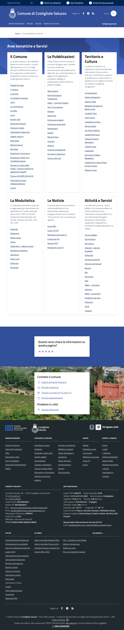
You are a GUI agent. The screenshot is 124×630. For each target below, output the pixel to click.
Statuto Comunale (12, 571)
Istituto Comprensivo (71, 544)
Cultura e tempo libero (43, 468)
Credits (8, 586)
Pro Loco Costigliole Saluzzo (74, 551)
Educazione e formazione (44, 472)
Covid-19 (86, 460)
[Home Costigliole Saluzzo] (38, 13)
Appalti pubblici (40, 456)
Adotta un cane (69, 548)
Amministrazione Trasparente (17, 540)
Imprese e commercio (66, 445)
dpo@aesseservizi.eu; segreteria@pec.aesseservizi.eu (90, 525)
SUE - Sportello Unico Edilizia (74, 540)
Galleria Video (107, 460)
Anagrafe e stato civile (43, 453)
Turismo (61, 468)
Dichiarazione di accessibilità (16, 544)
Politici (8, 468)
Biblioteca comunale (91, 456)
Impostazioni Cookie (13, 582)
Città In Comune (58, 619)
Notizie (85, 445)
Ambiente (38, 449)
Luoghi (105, 449)
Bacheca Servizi (11, 567)
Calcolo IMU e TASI (42, 551)
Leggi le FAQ (10, 551)
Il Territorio (106, 453)
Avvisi (85, 464)
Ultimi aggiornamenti (13, 590)
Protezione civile (89, 449)
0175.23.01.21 (14, 496)
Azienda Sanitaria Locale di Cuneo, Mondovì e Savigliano (56, 548)
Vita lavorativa (64, 472)
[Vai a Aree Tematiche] (75, 3)
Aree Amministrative (13, 449)
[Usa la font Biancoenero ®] (50, 3)
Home (17, 33)
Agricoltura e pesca (42, 445)
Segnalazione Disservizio (15, 559)
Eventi (104, 445)
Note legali (9, 578)
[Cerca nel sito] (113, 13)
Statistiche (9, 594)
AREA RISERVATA (60, 626)
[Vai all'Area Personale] (101, 3)
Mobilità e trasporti (65, 449)
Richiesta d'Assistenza (14, 563)
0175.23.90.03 (15, 498)
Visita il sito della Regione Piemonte (48, 540)
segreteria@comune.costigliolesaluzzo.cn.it (28, 510)
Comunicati (87, 453)
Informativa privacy (13, 575)
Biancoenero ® (71, 623)
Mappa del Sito (11, 598)
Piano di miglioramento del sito (17, 548)
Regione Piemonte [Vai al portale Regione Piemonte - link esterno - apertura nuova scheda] (14, 3)
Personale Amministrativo (15, 464)
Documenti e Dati (12, 456)
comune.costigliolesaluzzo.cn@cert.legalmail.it (29, 507)
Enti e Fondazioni (12, 460)
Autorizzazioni (40, 460)
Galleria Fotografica (110, 456)
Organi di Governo (12, 445)
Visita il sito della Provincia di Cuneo (48, 544)
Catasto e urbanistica (42, 464)
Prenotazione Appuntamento (17, 555)
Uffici (7, 453)
